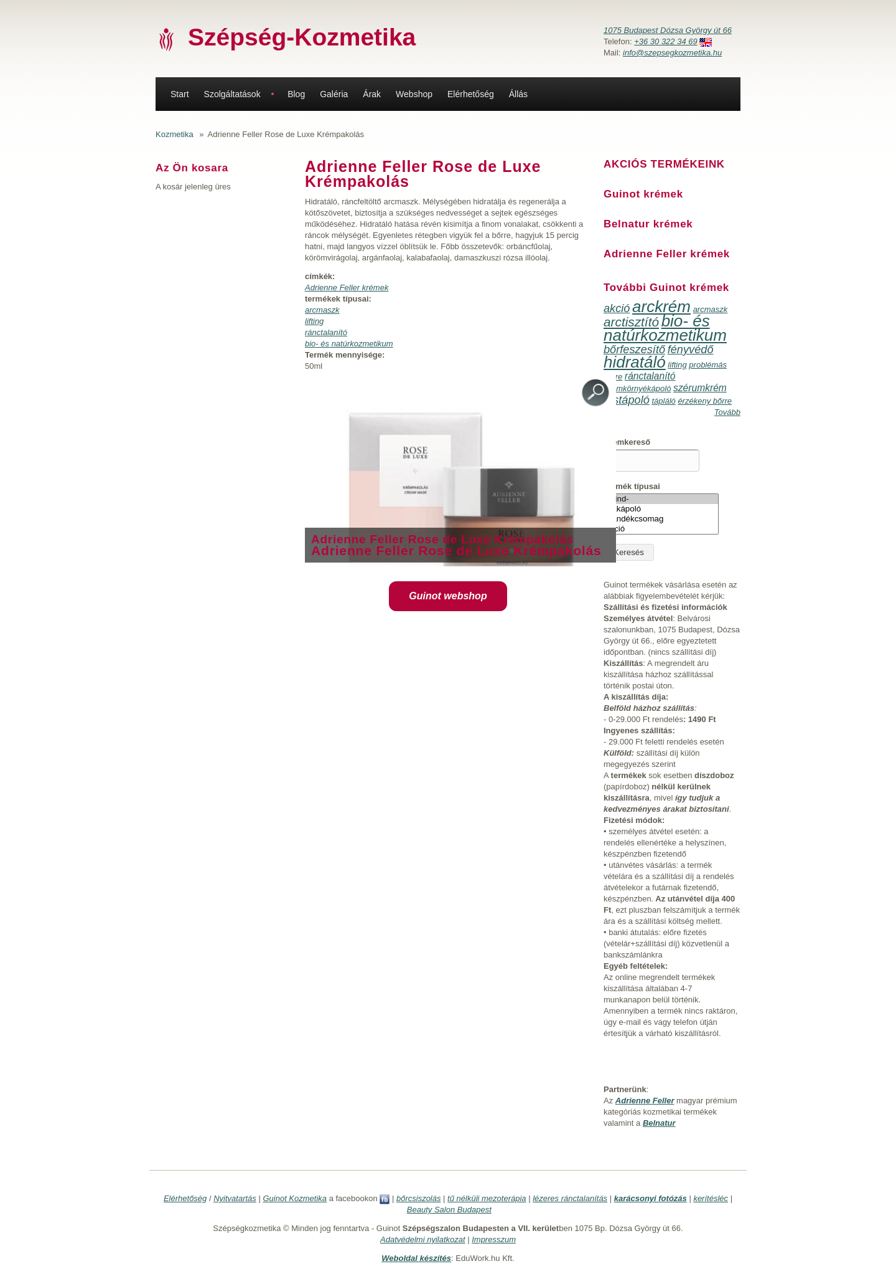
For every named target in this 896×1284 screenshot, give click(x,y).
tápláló (663, 401)
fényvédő (691, 349)
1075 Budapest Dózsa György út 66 (668, 30)
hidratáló (635, 362)
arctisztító (631, 322)
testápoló (627, 400)
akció (617, 308)
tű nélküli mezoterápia (486, 1198)
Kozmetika (175, 134)
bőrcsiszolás (418, 1198)
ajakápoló (661, 509)
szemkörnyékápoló (637, 388)
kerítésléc (710, 1198)
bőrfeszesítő (634, 349)
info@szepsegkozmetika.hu (672, 52)
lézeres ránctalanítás (570, 1198)
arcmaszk (322, 310)
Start (179, 94)
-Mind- (661, 499)
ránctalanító (326, 332)
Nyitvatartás (234, 1198)
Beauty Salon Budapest (449, 1209)
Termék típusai (632, 486)
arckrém (661, 306)
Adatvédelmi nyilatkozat (422, 1239)
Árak (372, 94)
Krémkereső (627, 442)
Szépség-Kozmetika (302, 37)
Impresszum (494, 1239)
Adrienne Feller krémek (346, 287)
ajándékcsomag (661, 519)
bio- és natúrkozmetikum (349, 343)
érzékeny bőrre (705, 401)
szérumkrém (700, 388)
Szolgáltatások (232, 94)
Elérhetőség (470, 94)
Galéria (334, 94)
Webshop (414, 94)
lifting (314, 321)
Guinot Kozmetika (295, 1198)
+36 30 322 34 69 (666, 41)
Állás (518, 94)
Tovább (727, 412)
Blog (296, 94)
